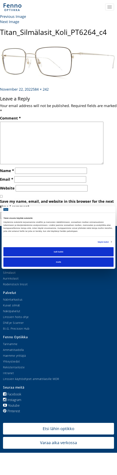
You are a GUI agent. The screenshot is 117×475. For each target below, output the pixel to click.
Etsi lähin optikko (58, 428)
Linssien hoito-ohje (16, 317)
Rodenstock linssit (15, 284)
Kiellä (58, 262)
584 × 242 (41, 89)
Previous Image (13, 16)
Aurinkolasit (11, 278)
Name (7, 170)
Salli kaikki (58, 252)
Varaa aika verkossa (58, 442)
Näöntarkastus (13, 299)
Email (6, 179)
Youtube (11, 405)
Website (7, 188)
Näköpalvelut (11, 311)
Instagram (12, 400)
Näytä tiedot (103, 242)
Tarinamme (10, 344)
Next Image (9, 21)
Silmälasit (9, 272)
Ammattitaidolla (13, 350)
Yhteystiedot (11, 361)
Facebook (12, 394)
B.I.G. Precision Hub (16, 328)
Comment (10, 118)
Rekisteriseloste (14, 367)
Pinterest (11, 411)
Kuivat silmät (11, 305)
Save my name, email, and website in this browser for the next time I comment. (57, 204)
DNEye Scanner (13, 323)
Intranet (8, 373)
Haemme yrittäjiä (14, 356)
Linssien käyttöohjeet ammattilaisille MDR (31, 379)
